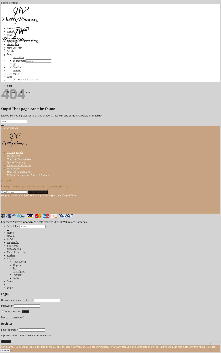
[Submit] (2, 125)
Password (7, 305)
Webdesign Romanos (74, 222)
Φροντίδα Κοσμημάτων (19, 158)
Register (6, 341)
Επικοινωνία (13, 155)
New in (10, 31)
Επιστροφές (13, 168)
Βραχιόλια (12, 41)
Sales (9, 77)
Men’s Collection (14, 48)
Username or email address (17, 300)
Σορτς (16, 74)
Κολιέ (9, 35)
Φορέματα (17, 61)
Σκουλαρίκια (13, 44)
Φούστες (17, 70)
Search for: (13, 226)
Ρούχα (10, 54)
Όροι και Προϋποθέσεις (19, 171)
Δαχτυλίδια (12, 38)
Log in (25, 312)
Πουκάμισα (18, 67)
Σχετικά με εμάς (15, 152)
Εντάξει (5, 350)
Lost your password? (12, 317)
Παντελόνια (18, 57)
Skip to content (9, 2)
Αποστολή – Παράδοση (19, 165)
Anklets (10, 51)
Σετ (14, 64)
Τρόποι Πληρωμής (16, 162)
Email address (9, 329)
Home (10, 28)
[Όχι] (11, 350)
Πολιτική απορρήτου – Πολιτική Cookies (28, 175)
